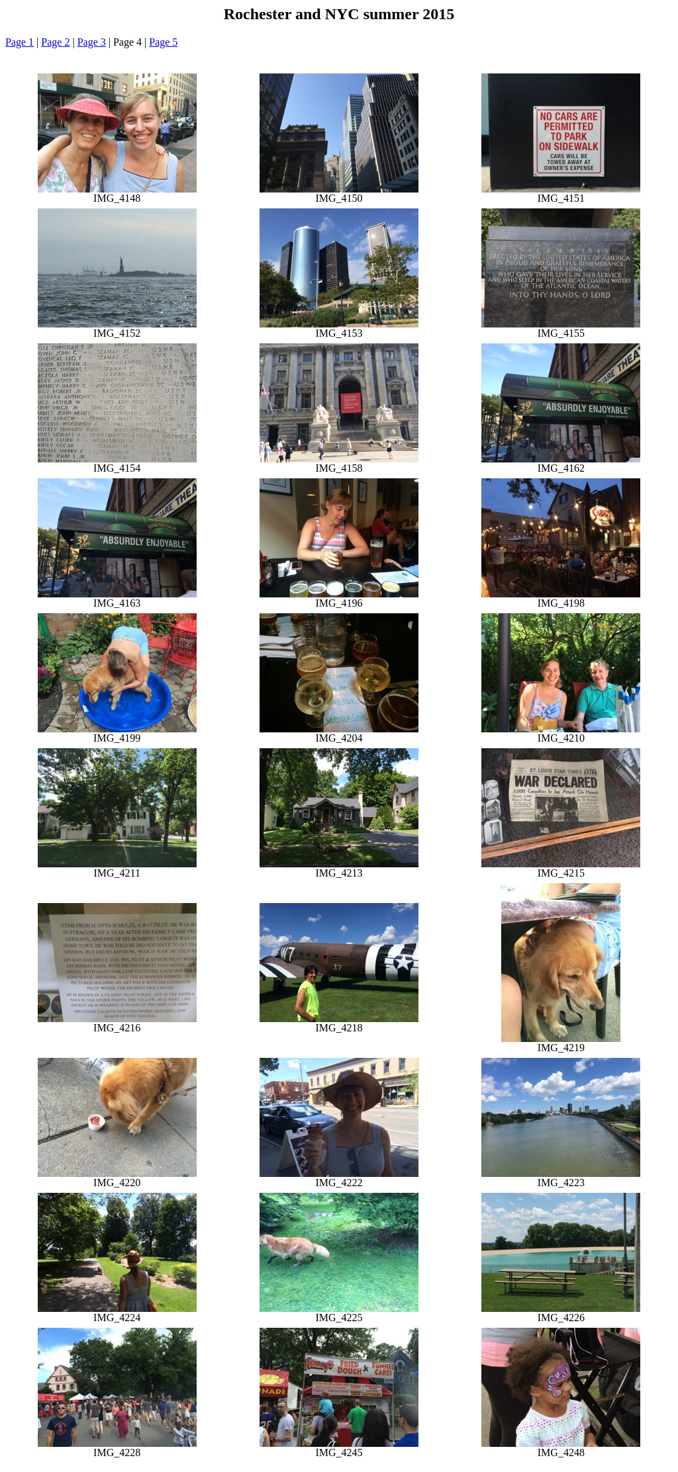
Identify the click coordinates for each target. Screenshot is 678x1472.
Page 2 (55, 42)
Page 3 (91, 42)
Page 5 (163, 42)
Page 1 (19, 42)
